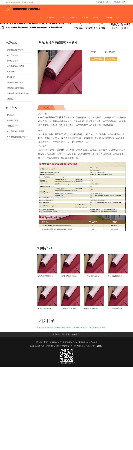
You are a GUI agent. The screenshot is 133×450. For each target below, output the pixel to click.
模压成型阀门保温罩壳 (70, 334)
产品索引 (108, 2)
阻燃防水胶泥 (12, 120)
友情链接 (117, 2)
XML (124, 2)
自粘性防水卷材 (93, 276)
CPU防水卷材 (12, 55)
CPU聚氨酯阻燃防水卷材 (17, 137)
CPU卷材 (11, 72)
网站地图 (99, 2)
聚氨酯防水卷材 (84, 342)
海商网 (39, 346)
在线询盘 (96, 17)
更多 (117, 17)
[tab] (46, 107)
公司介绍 (51, 17)
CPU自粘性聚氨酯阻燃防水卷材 (50, 308)
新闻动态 (74, 17)
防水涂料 (11, 115)
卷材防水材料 (12, 126)
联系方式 (85, 17)
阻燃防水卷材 (12, 61)
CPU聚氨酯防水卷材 (15, 66)
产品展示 (62, 17)
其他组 (10, 99)
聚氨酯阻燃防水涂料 (15, 82)
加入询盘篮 (111, 59)
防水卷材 (11, 77)
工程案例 (108, 17)
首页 (41, 17)
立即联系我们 (97, 59)
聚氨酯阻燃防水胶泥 (15, 88)
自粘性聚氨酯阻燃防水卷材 (18, 93)
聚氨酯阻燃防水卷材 (15, 50)
